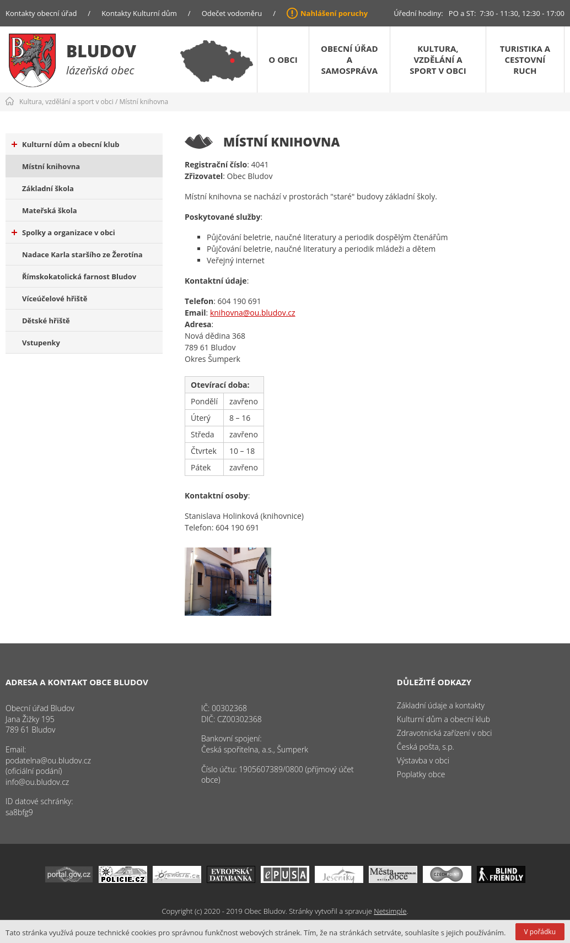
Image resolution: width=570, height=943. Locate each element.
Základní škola (48, 188)
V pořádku (540, 931)
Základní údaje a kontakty (441, 705)
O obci (282, 59)
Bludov (101, 51)
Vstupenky (41, 343)
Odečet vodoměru (232, 13)
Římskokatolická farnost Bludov (79, 276)
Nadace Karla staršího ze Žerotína (82, 254)
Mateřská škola (49, 210)
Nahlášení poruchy (334, 13)
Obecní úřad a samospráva (349, 59)
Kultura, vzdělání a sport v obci (438, 59)
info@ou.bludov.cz (37, 782)
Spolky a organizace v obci (63, 232)
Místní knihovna (144, 101)
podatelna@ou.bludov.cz (48, 760)
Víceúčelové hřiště (54, 299)
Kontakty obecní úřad (41, 13)
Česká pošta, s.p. (425, 746)
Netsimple (390, 911)
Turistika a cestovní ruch (525, 59)
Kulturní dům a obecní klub (66, 144)
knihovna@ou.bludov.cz (252, 312)
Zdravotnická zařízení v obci (444, 733)
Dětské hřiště (46, 321)
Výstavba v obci (423, 760)
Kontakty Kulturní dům (139, 13)
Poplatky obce (421, 774)
